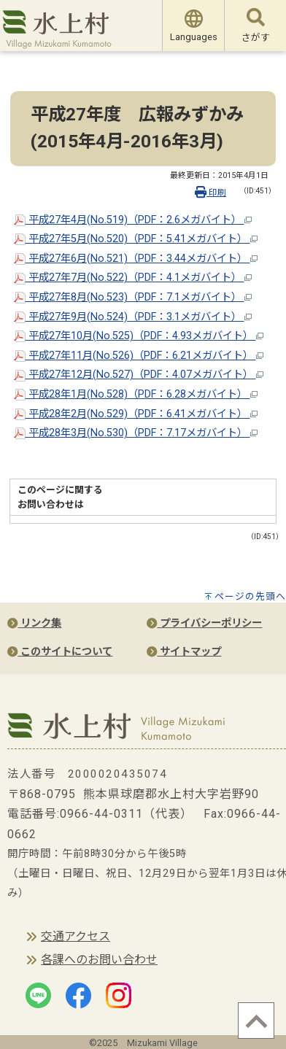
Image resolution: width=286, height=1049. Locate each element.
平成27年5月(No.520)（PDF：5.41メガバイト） (136, 239)
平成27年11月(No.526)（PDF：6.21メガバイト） (138, 355)
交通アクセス (75, 936)
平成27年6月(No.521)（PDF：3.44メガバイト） (136, 258)
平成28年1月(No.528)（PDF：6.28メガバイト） (136, 394)
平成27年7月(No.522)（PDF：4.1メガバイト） (133, 277)
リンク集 (34, 623)
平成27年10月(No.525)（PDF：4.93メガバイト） (138, 336)
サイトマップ (184, 652)
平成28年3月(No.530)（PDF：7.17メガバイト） (136, 433)
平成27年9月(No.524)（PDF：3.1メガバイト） (133, 317)
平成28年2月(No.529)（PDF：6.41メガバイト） (136, 414)
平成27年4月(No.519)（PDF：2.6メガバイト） (133, 220)
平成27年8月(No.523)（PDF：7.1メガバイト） (133, 297)
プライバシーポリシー (204, 623)
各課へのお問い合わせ (99, 960)
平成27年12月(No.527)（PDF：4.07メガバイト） (138, 374)
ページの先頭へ (250, 596)
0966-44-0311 (101, 814)
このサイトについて (59, 652)
